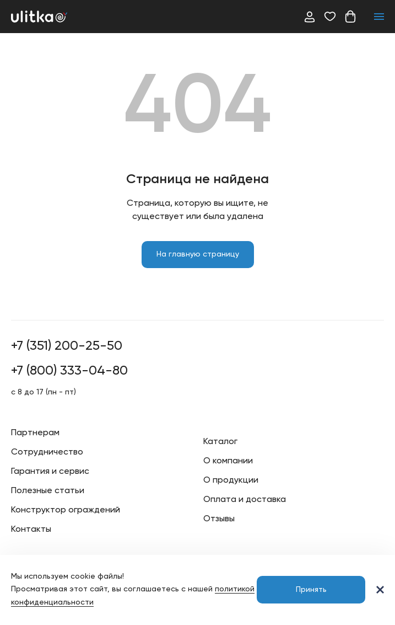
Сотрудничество (47, 452)
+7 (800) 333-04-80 (69, 370)
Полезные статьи (47, 491)
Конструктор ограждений (65, 510)
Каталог (220, 441)
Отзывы (219, 519)
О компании (228, 461)
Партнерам (35, 433)
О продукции (230, 480)
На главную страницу (197, 254)
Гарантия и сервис (50, 471)
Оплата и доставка (244, 499)
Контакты (31, 529)
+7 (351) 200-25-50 (66, 345)
